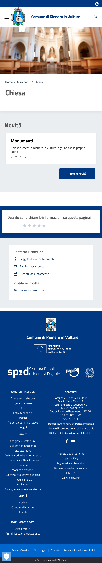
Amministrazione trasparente (23, 533)
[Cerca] (96, 17)
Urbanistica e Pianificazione (23, 460)
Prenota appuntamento (71, 453)
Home (9, 82)
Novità (12, 125)
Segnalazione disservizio (70, 463)
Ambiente (23, 484)
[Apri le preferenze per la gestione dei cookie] (6, 556)
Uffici (23, 408)
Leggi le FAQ (71, 458)
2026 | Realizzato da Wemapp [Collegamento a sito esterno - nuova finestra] (51, 560)
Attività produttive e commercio (22, 455)
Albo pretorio (22, 529)
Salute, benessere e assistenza (23, 489)
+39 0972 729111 (70, 419)
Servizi (22, 434)
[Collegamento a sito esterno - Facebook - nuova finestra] (67, 440)
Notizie (23, 502)
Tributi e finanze (23, 479)
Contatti (71, 392)
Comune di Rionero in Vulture (55, 16)
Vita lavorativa (22, 450)
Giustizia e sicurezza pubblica (23, 475)
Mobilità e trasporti (23, 470)
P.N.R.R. (70, 473)
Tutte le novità (77, 173)
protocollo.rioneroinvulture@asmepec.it (70, 423)
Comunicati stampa (22, 507)
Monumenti (22, 140)
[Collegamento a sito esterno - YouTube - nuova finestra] (73, 440)
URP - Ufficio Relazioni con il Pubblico (70, 433)
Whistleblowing (71, 478)
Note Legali (40, 550)
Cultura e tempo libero (23, 446)
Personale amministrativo (23, 422)
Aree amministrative (23, 398)
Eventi (23, 512)
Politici (23, 418)
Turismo (23, 465)
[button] (97, 4)
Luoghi (23, 427)
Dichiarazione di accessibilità (70, 468)
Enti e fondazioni (22, 413)
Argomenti (23, 82)
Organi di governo (23, 403)
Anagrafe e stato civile (23, 441)
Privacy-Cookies (20, 550)
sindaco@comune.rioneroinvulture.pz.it (71, 428)
